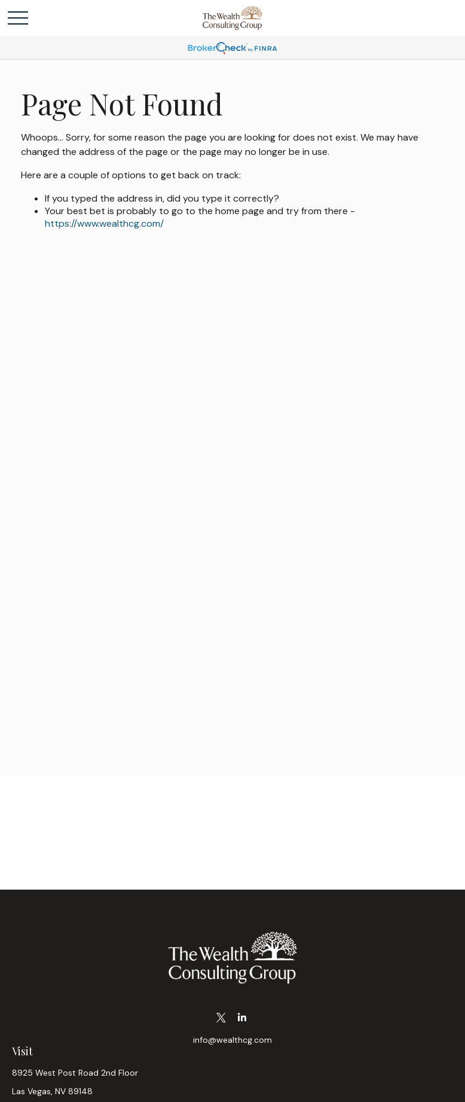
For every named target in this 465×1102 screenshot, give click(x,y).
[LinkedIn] (242, 1018)
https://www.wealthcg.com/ (104, 223)
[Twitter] (221, 1018)
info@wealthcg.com (232, 1039)
